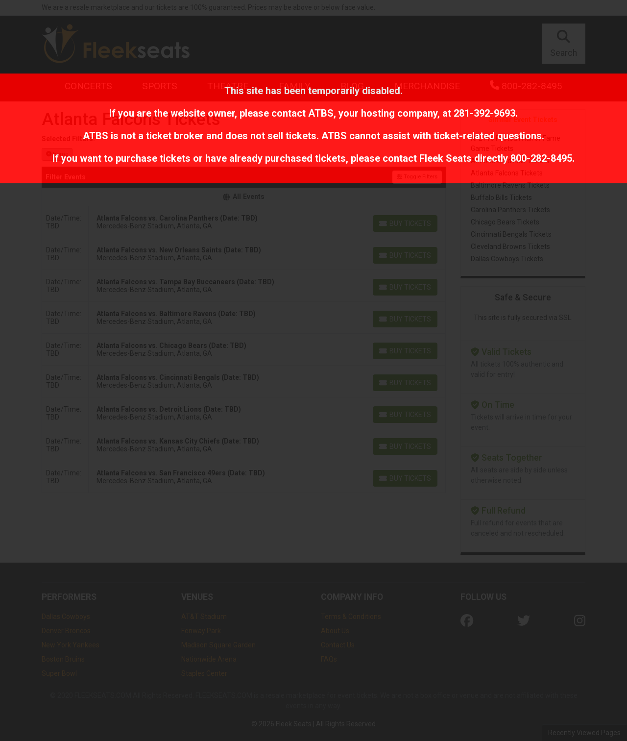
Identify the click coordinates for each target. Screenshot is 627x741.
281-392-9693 (484, 113)
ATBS (321, 113)
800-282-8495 (541, 158)
